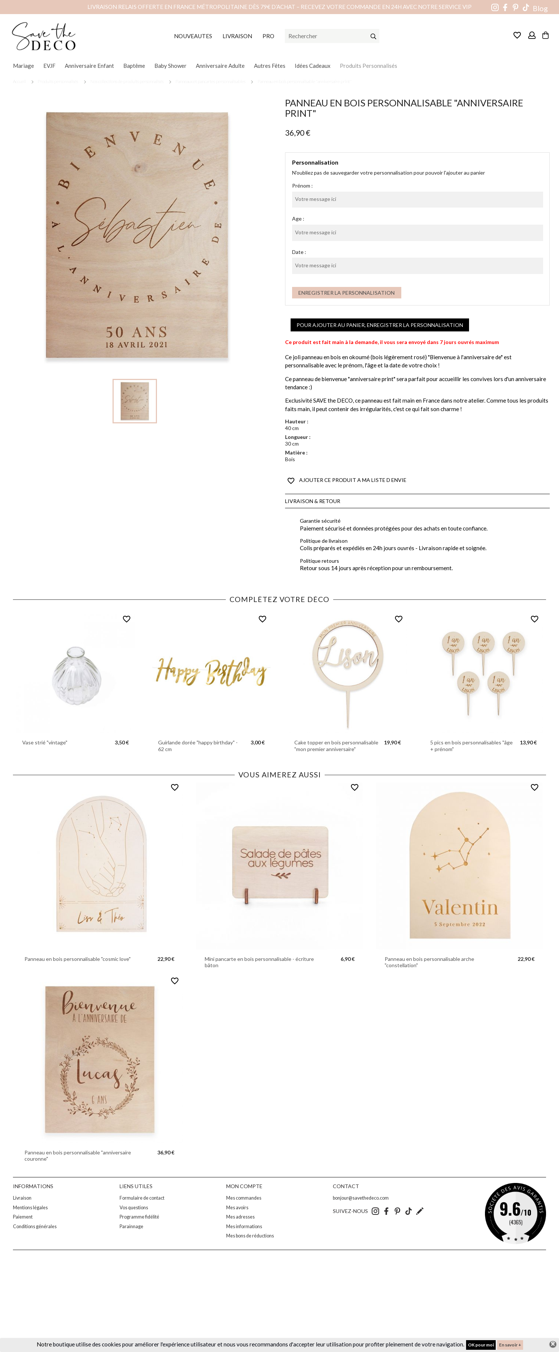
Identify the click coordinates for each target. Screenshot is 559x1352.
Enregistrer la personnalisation (346, 293)
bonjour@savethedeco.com (361, 1198)
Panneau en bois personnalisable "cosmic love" (77, 959)
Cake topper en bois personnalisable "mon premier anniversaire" (336, 745)
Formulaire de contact (142, 1198)
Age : (298, 218)
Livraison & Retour (312, 501)
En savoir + (510, 1345)
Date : (299, 252)
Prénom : (302, 185)
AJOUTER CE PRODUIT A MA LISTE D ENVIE (347, 481)
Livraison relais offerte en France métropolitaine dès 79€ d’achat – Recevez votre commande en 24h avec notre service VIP (279, 6)
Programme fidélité (139, 1217)
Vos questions (134, 1207)
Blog (540, 8)
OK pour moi (481, 1345)
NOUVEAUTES (193, 36)
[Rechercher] (332, 36)
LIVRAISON (237, 36)
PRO (268, 36)
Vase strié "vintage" (44, 742)
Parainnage (131, 1226)
